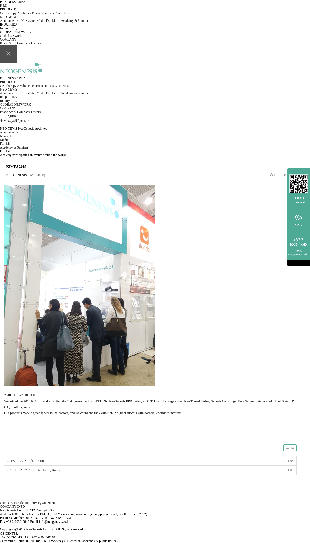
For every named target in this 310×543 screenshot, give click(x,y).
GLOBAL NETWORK (15, 104)
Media (41, 20)
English (8, 116)
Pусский (23, 120)
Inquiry (5, 28)
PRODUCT (8, 82)
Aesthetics (24, 13)
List (290, 448)
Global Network (11, 35)
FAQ (14, 28)
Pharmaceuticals (43, 13)
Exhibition (53, 20)
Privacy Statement (43, 503)
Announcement (10, 20)
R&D (3, 5)
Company (24, 43)
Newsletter (29, 20)
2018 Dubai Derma (32, 460)
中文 (4, 120)
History (36, 43)
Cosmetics (62, 13)
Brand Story (8, 43)
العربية (13, 120)
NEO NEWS (8, 89)
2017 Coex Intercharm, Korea (40, 470)
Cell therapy (8, 13)
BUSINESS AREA (13, 78)
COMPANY (8, 108)
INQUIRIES (8, 97)
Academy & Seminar (75, 20)
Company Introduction (15, 503)
